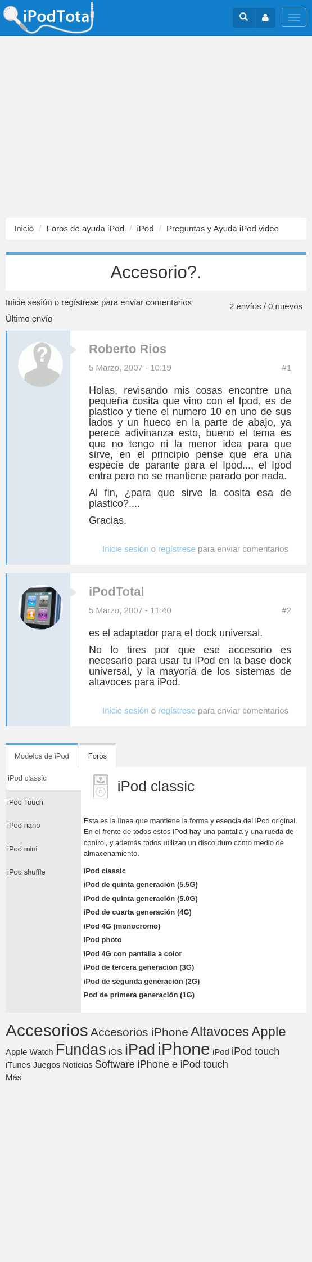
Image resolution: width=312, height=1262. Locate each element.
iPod (145, 228)
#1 (286, 367)
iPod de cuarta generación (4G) (138, 912)
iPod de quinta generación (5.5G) (141, 884)
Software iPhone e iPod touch (161, 1064)
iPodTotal (116, 592)
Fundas (81, 1049)
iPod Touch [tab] (25, 802)
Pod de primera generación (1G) (139, 995)
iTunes (18, 1064)
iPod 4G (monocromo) (122, 926)
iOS (115, 1051)
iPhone (183, 1049)
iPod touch (255, 1051)
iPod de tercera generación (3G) (139, 967)
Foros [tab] (97, 756)
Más (13, 1077)
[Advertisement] (156, 127)
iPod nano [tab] (23, 825)
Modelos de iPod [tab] (42, 756)
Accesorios (47, 1030)
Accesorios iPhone (139, 1031)
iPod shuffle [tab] (26, 872)
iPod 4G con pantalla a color (133, 953)
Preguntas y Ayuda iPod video (222, 228)
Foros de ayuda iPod (85, 228)
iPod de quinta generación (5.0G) (141, 898)
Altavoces (220, 1031)
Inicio (24, 228)
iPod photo (103, 939)
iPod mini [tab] (22, 849)
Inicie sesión (29, 302)
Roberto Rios (127, 349)
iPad (140, 1049)
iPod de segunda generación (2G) (142, 981)
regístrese (80, 302)
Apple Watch (29, 1051)
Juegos (46, 1064)
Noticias (77, 1064)
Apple (268, 1031)
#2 (286, 610)
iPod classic (105, 871)
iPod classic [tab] (27, 778)
